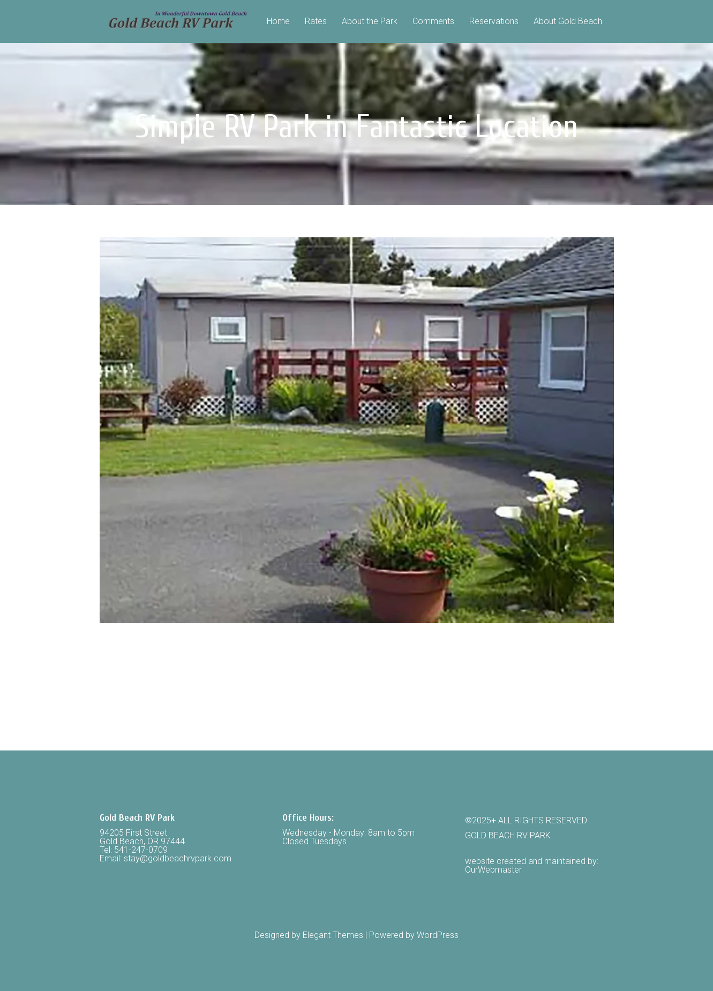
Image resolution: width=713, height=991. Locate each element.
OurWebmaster (493, 870)
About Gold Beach (568, 21)
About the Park (369, 21)
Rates (316, 21)
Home (278, 21)
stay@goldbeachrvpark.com (177, 858)
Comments (433, 21)
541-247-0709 (141, 850)
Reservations (494, 21)
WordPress (438, 935)
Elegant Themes (333, 935)
